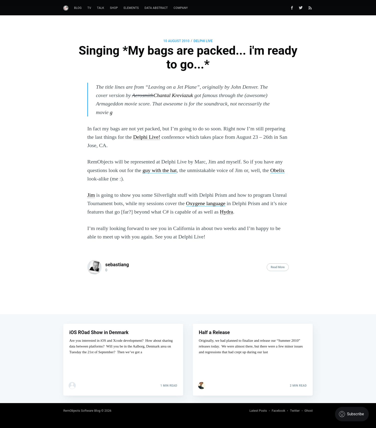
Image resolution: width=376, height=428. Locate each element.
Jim (91, 195)
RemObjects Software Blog (81, 410)
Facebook (278, 410)
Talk (100, 8)
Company (181, 8)
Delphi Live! (146, 137)
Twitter (295, 410)
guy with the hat (159, 170)
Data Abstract (156, 8)
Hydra (226, 212)
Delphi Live (203, 41)
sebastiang (117, 264)
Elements (131, 8)
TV (89, 8)
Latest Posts (258, 410)
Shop (114, 8)
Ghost (309, 410)
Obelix (277, 170)
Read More (278, 267)
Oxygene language (205, 203)
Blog (78, 8)
